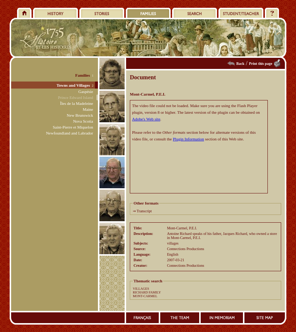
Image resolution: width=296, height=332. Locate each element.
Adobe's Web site (146, 119)
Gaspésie (85, 91)
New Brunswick (80, 115)
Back (240, 64)
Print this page (260, 64)
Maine (88, 109)
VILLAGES (141, 288)
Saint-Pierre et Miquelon (73, 127)
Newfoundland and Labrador (69, 133)
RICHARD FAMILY (147, 292)
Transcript (144, 211)
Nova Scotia (83, 121)
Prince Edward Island (75, 97)
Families (82, 75)
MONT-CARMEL (145, 296)
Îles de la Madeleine (76, 103)
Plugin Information (188, 139)
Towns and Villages (73, 85)
